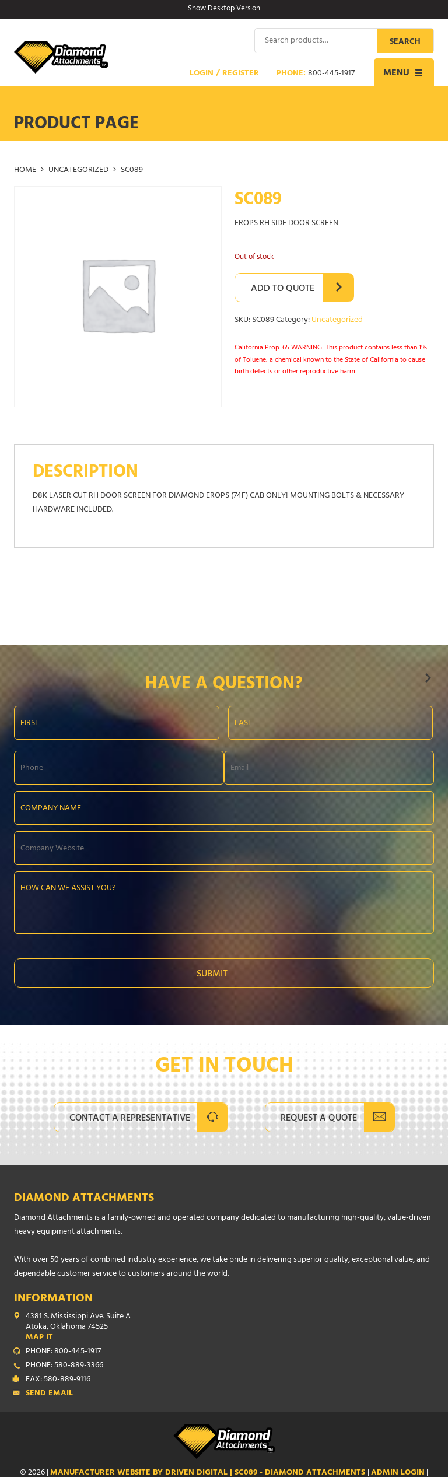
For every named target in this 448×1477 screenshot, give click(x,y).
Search (405, 42)
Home (25, 170)
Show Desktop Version (224, 9)
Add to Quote (282, 289)
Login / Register (224, 73)
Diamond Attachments (84, 1198)
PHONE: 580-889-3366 (64, 1365)
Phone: (315, 73)
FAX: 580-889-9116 (58, 1379)
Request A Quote (319, 1118)
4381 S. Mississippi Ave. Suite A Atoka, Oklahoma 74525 (230, 1327)
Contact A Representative (129, 1118)
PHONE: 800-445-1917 (63, 1351)
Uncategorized (78, 170)
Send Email (49, 1393)
